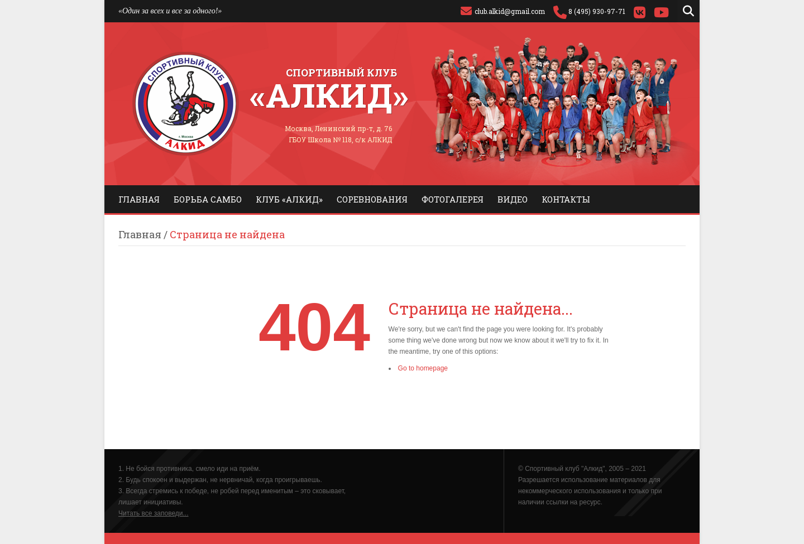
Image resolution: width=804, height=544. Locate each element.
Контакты (566, 199)
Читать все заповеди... (153, 513)
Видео (512, 199)
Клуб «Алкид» (289, 199)
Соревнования (372, 199)
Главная (139, 199)
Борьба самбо (208, 199)
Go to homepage (423, 368)
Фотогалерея (453, 199)
